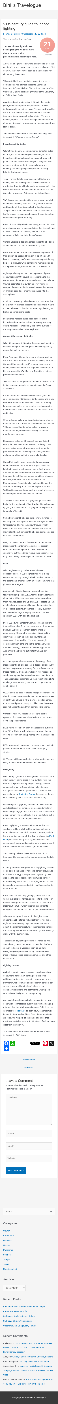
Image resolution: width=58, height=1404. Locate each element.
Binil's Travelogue (22, 5)
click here (21, 1010)
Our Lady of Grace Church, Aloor (34, 1361)
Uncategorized (29, 34)
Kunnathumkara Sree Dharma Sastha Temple (24, 1306)
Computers (8, 1235)
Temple (6, 1259)
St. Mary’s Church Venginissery (17, 1321)
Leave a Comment (11, 34)
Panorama (8, 1250)
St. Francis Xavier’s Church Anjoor (19, 1316)
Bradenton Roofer (27, 794)
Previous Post (29, 1059)
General (7, 1245)
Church (6, 1230)
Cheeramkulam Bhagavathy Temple (19, 1325)
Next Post (29, 1067)
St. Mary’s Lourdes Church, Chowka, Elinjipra (32, 1356)
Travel (6, 1264)
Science (7, 1254)
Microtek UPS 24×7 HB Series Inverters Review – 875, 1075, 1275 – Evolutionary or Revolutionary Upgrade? (27, 1347)
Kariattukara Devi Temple (15, 1311)
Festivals (7, 1240)
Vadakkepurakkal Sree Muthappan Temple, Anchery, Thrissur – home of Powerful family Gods (28, 1370)
